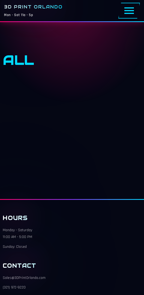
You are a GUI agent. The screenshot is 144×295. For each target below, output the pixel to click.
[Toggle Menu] (129, 11)
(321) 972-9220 (14, 287)
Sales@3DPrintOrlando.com (24, 277)
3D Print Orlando (33, 7)
